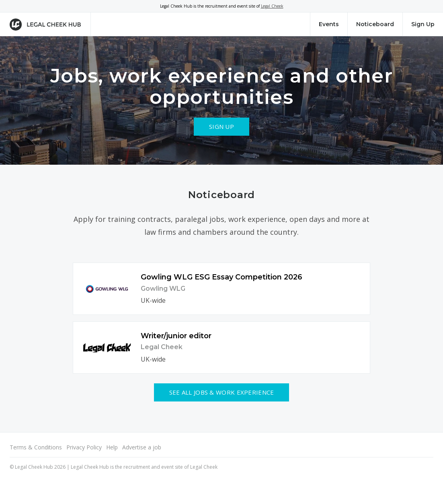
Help (112, 447)
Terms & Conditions (36, 447)
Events (329, 24)
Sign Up (423, 24)
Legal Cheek (272, 6)
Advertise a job (141, 447)
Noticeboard (375, 24)
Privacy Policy (84, 447)
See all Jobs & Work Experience (221, 392)
